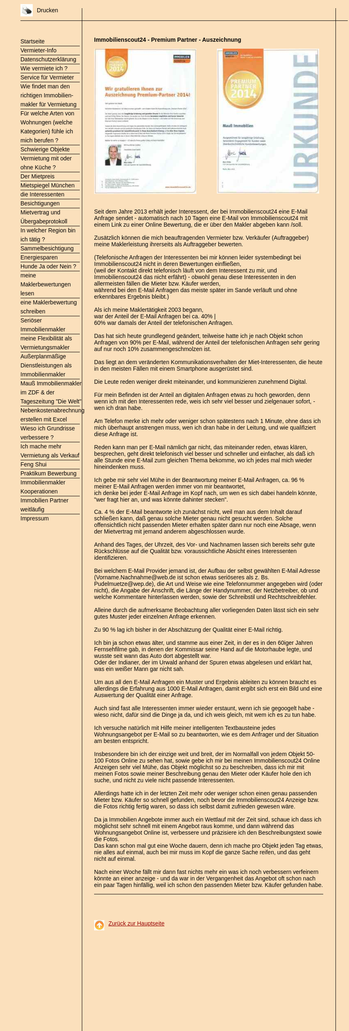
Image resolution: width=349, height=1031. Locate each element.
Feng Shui (33, 464)
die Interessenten (42, 194)
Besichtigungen (40, 203)
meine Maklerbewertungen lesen (45, 284)
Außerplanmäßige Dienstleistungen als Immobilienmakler (46, 365)
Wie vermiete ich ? (44, 68)
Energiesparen (39, 257)
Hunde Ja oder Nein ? (48, 266)
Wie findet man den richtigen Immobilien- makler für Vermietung (48, 95)
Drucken (47, 10)
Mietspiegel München (47, 185)
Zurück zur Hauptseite (136, 923)
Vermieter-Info (38, 50)
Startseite (32, 41)
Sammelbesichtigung (47, 248)
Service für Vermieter (47, 77)
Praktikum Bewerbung (48, 473)
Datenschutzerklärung (48, 59)
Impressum (34, 518)
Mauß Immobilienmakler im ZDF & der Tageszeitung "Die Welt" (50, 392)
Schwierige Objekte (45, 149)
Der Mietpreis (37, 176)
